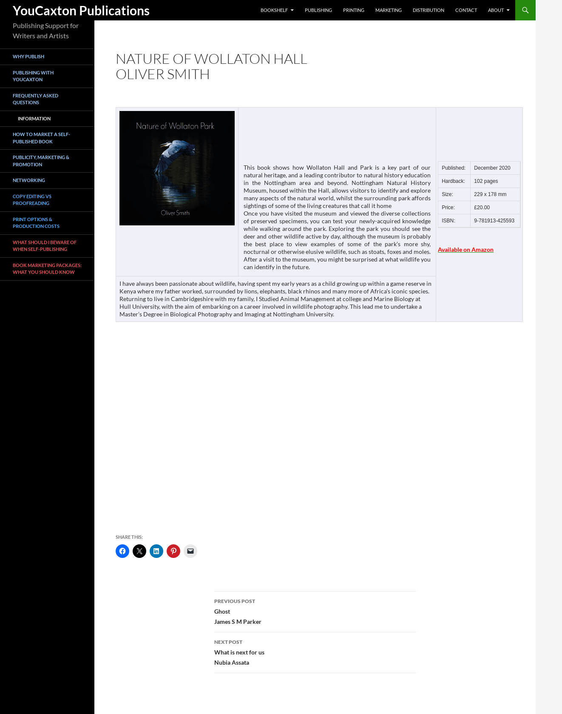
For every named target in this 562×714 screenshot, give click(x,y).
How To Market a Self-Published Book (41, 137)
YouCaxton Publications (81, 10)
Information (34, 118)
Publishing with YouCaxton (33, 76)
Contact (466, 10)
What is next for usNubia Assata (315, 651)
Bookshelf (274, 10)
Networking (29, 180)
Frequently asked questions (35, 99)
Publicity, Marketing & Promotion (41, 160)
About (496, 10)
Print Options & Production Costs (36, 222)
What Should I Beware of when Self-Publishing (45, 245)
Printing (353, 10)
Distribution (428, 10)
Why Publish (28, 56)
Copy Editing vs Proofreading (32, 199)
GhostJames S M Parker (315, 610)
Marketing (388, 10)
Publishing (318, 10)
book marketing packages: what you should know (47, 268)
